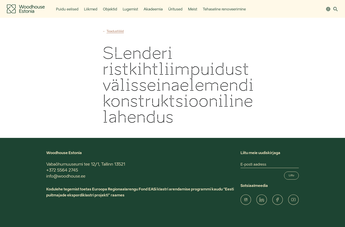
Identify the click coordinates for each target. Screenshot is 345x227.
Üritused (175, 9)
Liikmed (90, 9)
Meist (192, 9)
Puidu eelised (67, 9)
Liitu (291, 175)
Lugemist (130, 9)
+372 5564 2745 (62, 170)
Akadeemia (153, 9)
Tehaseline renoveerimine (224, 9)
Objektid (110, 9)
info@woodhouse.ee (65, 176)
